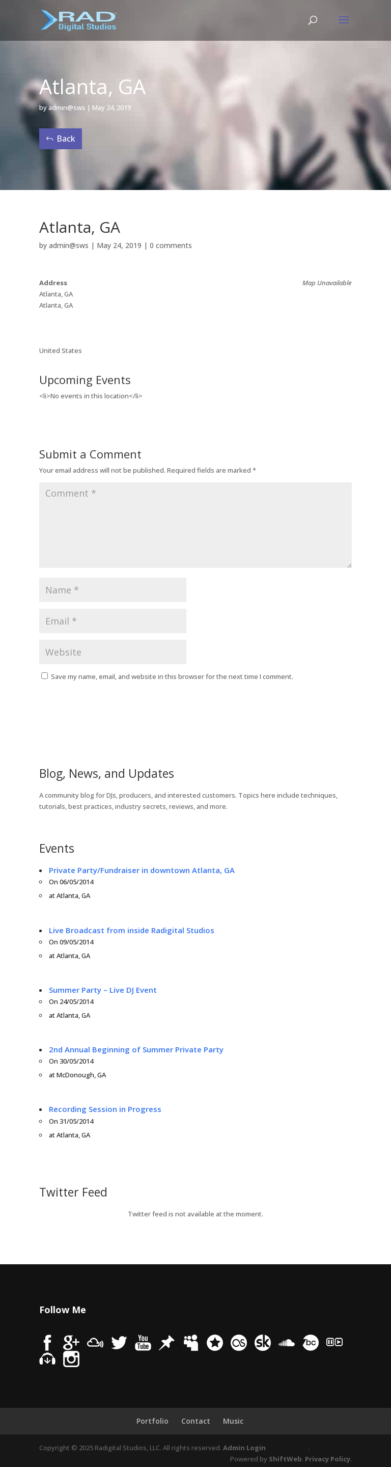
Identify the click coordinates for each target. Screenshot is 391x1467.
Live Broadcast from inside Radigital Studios (131, 930)
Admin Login (244, 1447)
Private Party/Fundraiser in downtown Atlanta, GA (142, 870)
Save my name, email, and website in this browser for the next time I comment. (172, 676)
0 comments (171, 245)
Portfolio (152, 1421)
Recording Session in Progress (105, 1109)
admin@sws (67, 107)
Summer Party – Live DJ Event (103, 990)
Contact (195, 1421)
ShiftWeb (285, 1458)
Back (66, 138)
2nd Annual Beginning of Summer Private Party (136, 1049)
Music (233, 1421)
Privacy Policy (327, 1458)
